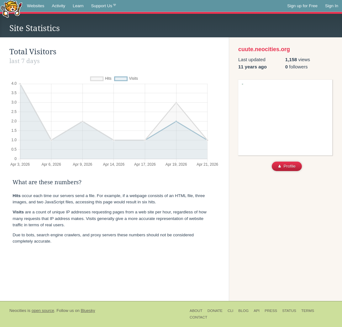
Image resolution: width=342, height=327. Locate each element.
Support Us (103, 5)
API (257, 310)
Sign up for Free (302, 5)
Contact (198, 317)
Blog (243, 310)
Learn (78, 5)
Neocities (17, 310)
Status (289, 310)
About (196, 310)
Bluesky (88, 310)
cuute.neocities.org (264, 49)
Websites (35, 5)
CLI (230, 310)
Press (271, 310)
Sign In (331, 5)
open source (43, 310)
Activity (58, 5)
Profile (287, 166)
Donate (215, 310)
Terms (307, 310)
